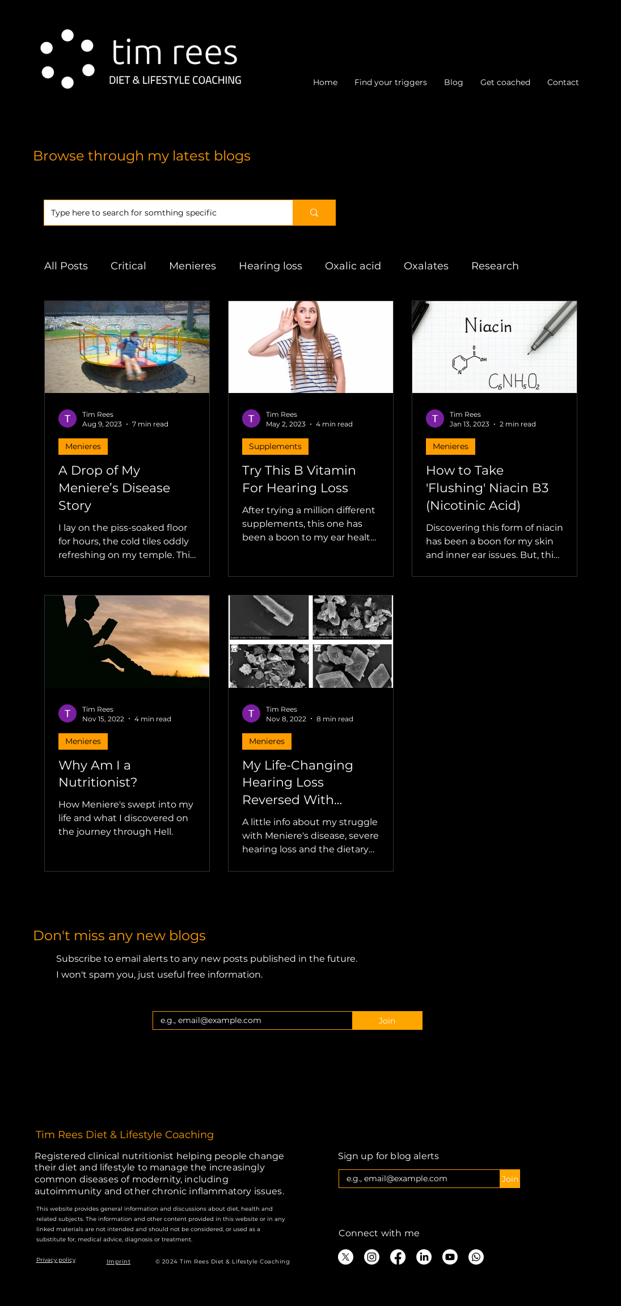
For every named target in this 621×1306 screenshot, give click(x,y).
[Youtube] (450, 1257)
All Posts (66, 266)
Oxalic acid (353, 266)
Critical (128, 266)
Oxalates (426, 266)
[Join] (387, 1020)
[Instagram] (371, 1257)
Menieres (192, 266)
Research (495, 266)
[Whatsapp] (476, 1257)
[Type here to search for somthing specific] (160, 212)
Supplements (275, 446)
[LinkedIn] (424, 1257)
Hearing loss (270, 266)
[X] (345, 1257)
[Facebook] (397, 1257)
